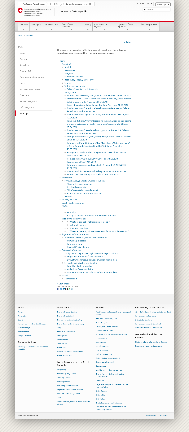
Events (20, 320)
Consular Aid (62, 343)
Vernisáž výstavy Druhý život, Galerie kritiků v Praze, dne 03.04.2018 (99, 95)
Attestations (101, 342)
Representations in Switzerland (70, 389)
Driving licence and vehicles (107, 326)
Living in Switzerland (143, 320)
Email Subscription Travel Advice (70, 351)
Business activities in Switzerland (148, 328)
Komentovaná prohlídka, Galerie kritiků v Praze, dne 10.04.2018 (97, 105)
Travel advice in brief (65, 316)
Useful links (100, 380)
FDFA (55, 4)
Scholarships (101, 366)
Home (62, 61)
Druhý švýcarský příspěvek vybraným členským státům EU (92, 253)
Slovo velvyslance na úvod (79, 184)
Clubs (59, 397)
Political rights (101, 322)
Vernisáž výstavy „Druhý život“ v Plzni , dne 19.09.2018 (93, 174)
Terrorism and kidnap (66, 332)
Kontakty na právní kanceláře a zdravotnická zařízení (90, 215)
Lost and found (102, 350)
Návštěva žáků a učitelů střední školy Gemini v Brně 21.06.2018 (97, 171)
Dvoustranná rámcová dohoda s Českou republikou (92, 259)
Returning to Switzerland (67, 385)
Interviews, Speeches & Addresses (32, 324)
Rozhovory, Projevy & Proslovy (79, 79)
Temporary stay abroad (66, 374)
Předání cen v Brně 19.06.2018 (81, 162)
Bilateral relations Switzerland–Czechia (151, 342)
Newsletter (70, 70)
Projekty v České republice (79, 266)
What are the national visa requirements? (90, 222)
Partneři (68, 196)
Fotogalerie (70, 92)
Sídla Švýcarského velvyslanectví (82, 190)
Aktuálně (24, 27)
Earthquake (62, 336)
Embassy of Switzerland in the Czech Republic (33, 348)
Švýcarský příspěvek (149, 27)
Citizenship (100, 395)
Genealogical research (105, 362)
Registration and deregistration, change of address (113, 313)
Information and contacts (145, 316)
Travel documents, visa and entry (70, 324)
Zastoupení (36, 27)
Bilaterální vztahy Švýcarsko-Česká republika (86, 237)
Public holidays (24, 328)
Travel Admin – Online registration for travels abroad (111, 375)
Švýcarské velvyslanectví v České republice (85, 180)
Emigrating (61, 370)
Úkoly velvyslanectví (76, 187)
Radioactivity (62, 340)
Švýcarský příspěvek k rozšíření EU (81, 263)
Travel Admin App (64, 355)
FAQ (59, 328)
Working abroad (63, 378)
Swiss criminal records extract (108, 358)
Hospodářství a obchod (78, 247)
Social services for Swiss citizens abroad (112, 334)
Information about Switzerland (148, 324)
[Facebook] (58, 289)
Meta (20, 35)
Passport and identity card (106, 318)
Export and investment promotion (149, 346)
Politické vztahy (74, 244)
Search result (71, 278)
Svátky (68, 83)
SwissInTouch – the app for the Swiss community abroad (111, 408)
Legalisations (101, 338)
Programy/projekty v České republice (85, 256)
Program (69, 73)
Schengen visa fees (79, 228)
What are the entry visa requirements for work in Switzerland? (99, 231)
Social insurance (102, 346)
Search (65, 275)
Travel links (61, 347)
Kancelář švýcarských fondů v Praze (84, 193)
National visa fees (78, 225)
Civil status (100, 399)
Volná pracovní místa (75, 86)
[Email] (72, 289)
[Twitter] (61, 289)
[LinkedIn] (64, 289)
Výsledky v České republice (80, 269)
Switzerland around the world (78, 4)
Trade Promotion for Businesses (109, 403)
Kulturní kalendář (75, 76)
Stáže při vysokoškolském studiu (82, 89)
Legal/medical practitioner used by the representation (112, 385)
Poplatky (71, 212)
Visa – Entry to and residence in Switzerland (153, 312)
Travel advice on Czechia (67, 312)
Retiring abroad (63, 382)
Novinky (68, 67)
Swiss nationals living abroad (68, 393)
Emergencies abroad (104, 330)
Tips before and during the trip (69, 320)
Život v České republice (71, 27)
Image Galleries (24, 336)
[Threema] (66, 289)
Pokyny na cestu (51, 27)
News (20, 312)
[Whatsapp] (69, 289)
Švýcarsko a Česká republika (127, 27)
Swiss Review (101, 391)
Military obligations (104, 354)
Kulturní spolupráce (76, 240)
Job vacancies (23, 332)
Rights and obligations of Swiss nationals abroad (73, 402)
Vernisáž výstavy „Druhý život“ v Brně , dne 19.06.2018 (92, 158)
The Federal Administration (34, 4)
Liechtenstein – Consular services (109, 370)
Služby (87, 27)
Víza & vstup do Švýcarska (104, 27)
